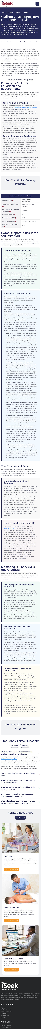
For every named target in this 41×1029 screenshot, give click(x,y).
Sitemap (3, 1017)
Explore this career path (11, 869)
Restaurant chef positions (9, 759)
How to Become (6, 1026)
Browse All (19, 817)
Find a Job (4, 1013)
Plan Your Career (6, 1012)
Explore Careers (6, 1010)
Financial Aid (5, 1015)
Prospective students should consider (25, 108)
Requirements (12, 42)
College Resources (6, 1027)
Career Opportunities (26, 42)
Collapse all (25, 746)
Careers (10, 12)
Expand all (14, 746)
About (3, 1008)
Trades (17, 12)
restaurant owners (9, 528)
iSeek (3, 12)
